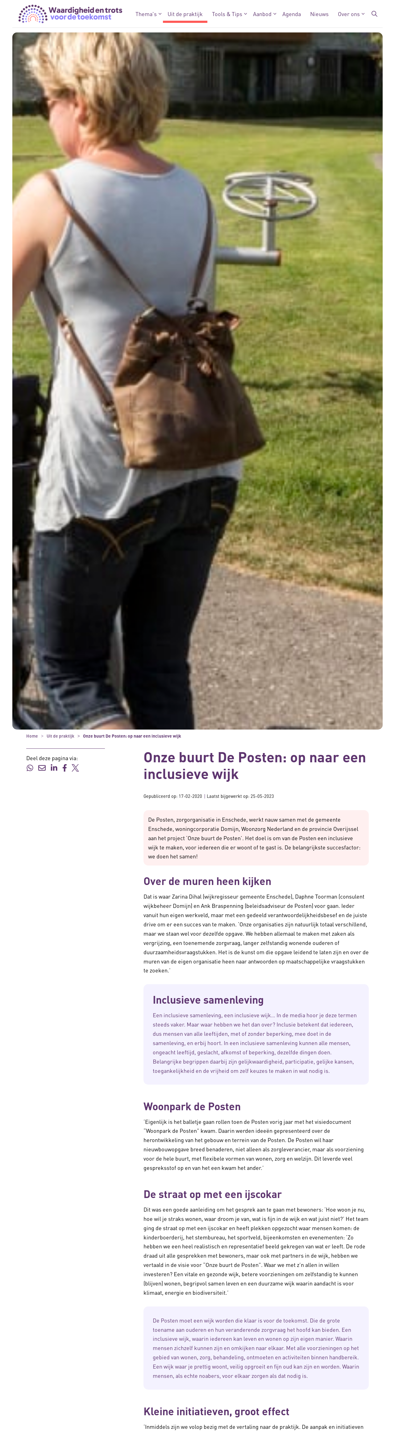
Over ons (349, 13)
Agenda (291, 13)
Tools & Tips (227, 13)
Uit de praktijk (185, 13)
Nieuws (319, 13)
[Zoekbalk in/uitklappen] (374, 14)
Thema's (146, 13)
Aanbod (262, 13)
